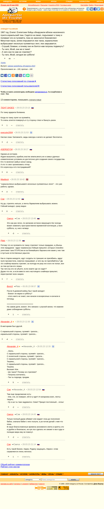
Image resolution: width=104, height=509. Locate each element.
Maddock (5, 179)
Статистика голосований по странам (17, 81)
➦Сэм (17, 218)
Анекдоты (7, 1)
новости (41, 484)
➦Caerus (16, 444)
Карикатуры (84, 1)
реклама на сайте (7, 484)
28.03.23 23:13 (23, 108)
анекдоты (14, 474)
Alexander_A (6, 322)
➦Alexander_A (28, 346)
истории (24, 474)
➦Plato (17, 286)
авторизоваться (41, 92)
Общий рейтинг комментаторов (15, 464)
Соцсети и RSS (54, 5)
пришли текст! (96, 474)
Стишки (69, 1)
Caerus (10, 218)
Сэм (2, 199)
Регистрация (99, 5)
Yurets (3, 63)
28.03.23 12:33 (44, 346)
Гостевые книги (65, 5)
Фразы (53, 1)
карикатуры (34, 474)
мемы (43, 474)
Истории (23, 1)
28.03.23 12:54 (34, 390)
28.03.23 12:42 (13, 199)
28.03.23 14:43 (29, 414)
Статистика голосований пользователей (19, 86)
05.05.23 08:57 (29, 286)
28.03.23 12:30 (23, 322)
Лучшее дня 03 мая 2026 (9, 5)
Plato (3, 241)
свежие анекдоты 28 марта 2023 (21, 66)
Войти (91, 5)
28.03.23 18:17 (21, 149)
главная (4, 474)
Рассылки (44, 5)
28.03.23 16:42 (18, 179)
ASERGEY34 (6, 149)
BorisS (10, 286)
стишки (59, 474)
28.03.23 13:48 (29, 218)
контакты (17, 484)
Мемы (38, 1)
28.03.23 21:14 (29, 444)
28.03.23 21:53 (22, 132)
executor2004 (7, 132)
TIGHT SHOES (7, 108)
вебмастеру (34, 484)
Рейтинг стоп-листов (10, 467)
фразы (51, 474)
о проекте (25, 484)
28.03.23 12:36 (14, 241)
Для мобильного (33, 5)
